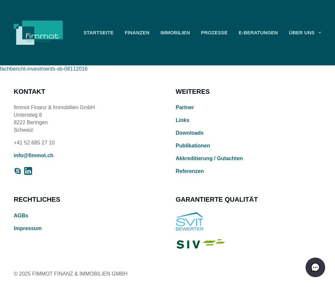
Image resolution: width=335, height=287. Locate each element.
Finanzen (137, 32)
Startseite (98, 32)
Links (182, 120)
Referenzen (190, 171)
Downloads (189, 133)
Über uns (301, 32)
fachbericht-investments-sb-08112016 (44, 69)
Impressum (28, 228)
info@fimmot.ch (33, 155)
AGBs (21, 215)
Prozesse (214, 32)
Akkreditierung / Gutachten (209, 158)
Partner (185, 107)
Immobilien (175, 32)
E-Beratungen (258, 32)
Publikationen (193, 145)
